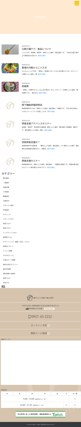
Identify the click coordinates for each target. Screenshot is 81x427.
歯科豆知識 (7, 269)
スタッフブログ (8, 219)
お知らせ (6, 283)
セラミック (7, 214)
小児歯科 (6, 192)
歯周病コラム (7, 237)
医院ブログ (7, 223)
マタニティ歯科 (8, 205)
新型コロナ (7, 278)
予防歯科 (6, 210)
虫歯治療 (6, 187)
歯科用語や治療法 (9, 273)
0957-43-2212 (40, 316)
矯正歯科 (6, 178)
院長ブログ (7, 228)
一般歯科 (6, 183)
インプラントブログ (10, 233)
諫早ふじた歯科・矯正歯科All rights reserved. (43, 424)
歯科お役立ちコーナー (10, 264)
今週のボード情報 (9, 260)
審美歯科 (6, 196)
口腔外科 (6, 201)
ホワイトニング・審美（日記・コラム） (16, 242)
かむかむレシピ (8, 255)
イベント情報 (7, 251)
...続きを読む (41, 55)
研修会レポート (8, 246)
